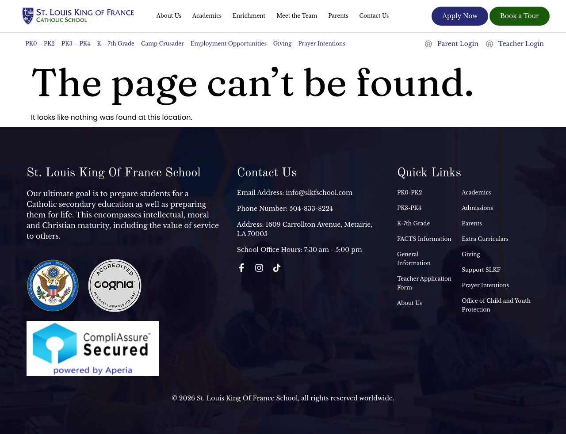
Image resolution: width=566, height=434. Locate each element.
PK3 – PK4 (75, 43)
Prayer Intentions (321, 43)
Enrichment (249, 15)
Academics (207, 15)
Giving (282, 43)
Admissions (477, 208)
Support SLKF (481, 269)
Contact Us (374, 15)
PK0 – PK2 (40, 43)
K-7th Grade (413, 223)
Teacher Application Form (424, 283)
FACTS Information (424, 239)
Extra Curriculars (485, 239)
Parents (338, 15)
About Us (169, 15)
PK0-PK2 (409, 192)
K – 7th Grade (115, 43)
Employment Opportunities (229, 43)
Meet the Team (296, 15)
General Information (414, 258)
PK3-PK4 (409, 208)
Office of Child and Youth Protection (496, 305)
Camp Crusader (162, 43)
